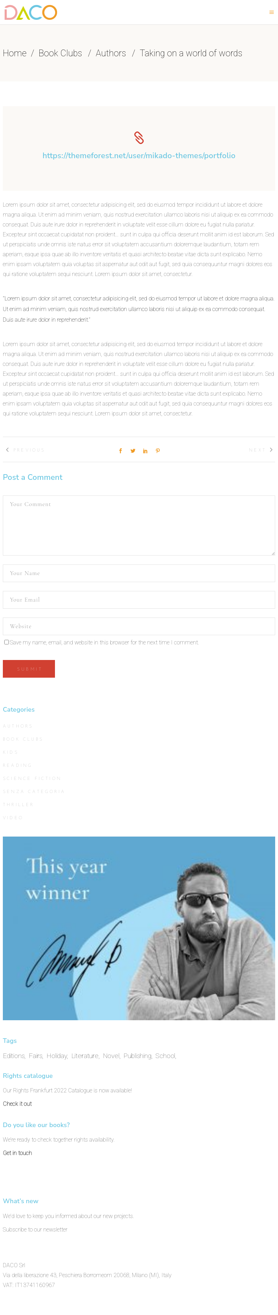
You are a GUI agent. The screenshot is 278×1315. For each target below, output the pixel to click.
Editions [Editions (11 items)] (13, 1056)
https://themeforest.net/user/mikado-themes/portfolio (139, 155)
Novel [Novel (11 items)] (111, 1056)
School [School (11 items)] (165, 1056)
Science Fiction (32, 779)
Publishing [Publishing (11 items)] (137, 1056)
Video (13, 818)
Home (15, 53)
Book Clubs (60, 53)
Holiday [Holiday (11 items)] (56, 1056)
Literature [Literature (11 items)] (85, 1056)
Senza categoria (34, 792)
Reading (18, 766)
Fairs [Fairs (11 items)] (35, 1056)
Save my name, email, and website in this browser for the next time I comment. (104, 642)
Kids (10, 753)
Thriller (18, 805)
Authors (111, 53)
